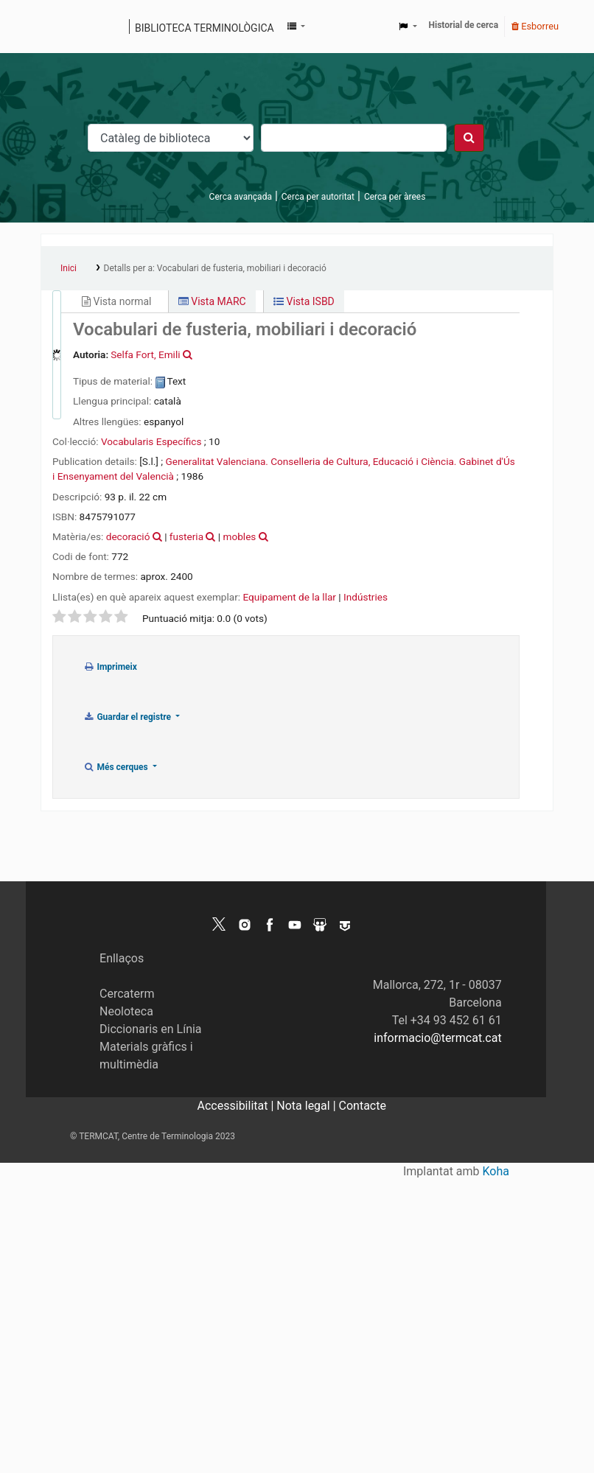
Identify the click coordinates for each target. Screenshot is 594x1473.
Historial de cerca (464, 25)
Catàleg (57, 26)
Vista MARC (212, 301)
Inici (68, 268)
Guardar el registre (128, 717)
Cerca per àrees (394, 197)
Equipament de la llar (289, 597)
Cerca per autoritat (318, 197)
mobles (239, 536)
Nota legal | (307, 1106)
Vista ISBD (304, 301)
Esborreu (535, 26)
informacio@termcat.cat (437, 1038)
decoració (128, 536)
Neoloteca (126, 1011)
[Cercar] (469, 138)
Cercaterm (126, 994)
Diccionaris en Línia (150, 1029)
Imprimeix (110, 667)
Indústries (365, 597)
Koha (496, 1171)
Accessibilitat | (237, 1106)
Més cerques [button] (116, 767)
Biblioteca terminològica (204, 28)
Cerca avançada (240, 197)
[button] (296, 26)
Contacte (362, 1106)
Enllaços (121, 958)
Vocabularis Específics (151, 441)
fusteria (186, 536)
